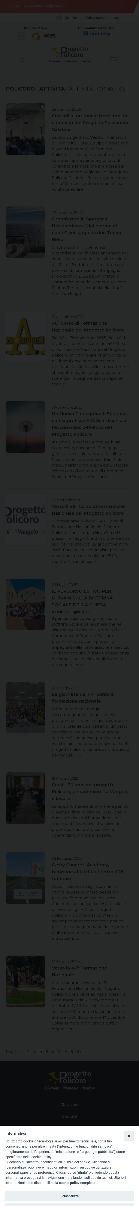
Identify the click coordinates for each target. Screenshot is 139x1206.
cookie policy (69, 1183)
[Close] (128, 1136)
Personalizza (69, 1196)
